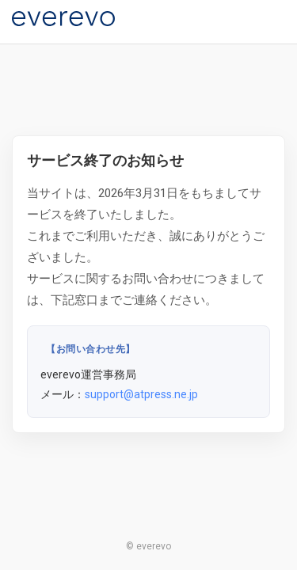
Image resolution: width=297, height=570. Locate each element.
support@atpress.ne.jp (141, 394)
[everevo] (63, 18)
